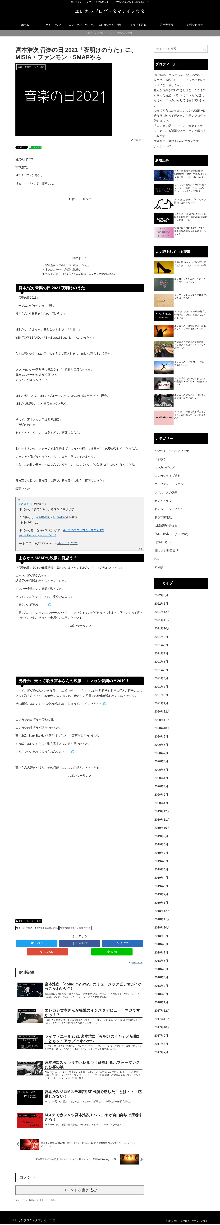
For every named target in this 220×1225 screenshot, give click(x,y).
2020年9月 (161, 736)
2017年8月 (161, 1043)
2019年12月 (162, 811)
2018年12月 (162, 911)
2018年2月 (161, 994)
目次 (75, 258)
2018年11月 (162, 919)
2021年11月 (162, 620)
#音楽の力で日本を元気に (80, 530)
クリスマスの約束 (166, 492)
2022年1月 (161, 603)
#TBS (100, 530)
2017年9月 (161, 1035)
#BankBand (60, 517)
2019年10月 (162, 827)
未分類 (158, 567)
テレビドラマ (163, 500)
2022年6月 (161, 595)
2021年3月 (161, 686)
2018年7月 (161, 952)
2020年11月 (162, 720)
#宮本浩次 (43, 517)
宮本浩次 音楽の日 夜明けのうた (76, 928)
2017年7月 (161, 1052)
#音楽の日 (25, 504)
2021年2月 (161, 695)
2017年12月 (162, 1010)
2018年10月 (162, 927)
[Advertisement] (79, 227)
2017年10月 (162, 1027)
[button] (205, 49)
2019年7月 (161, 852)
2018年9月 (161, 936)
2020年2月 (161, 794)
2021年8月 (161, 645)
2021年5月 (161, 670)
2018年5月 (161, 969)
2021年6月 (161, 661)
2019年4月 (161, 877)
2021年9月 (161, 636)
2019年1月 (161, 902)
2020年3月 (161, 786)
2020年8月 (161, 744)
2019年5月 (161, 869)
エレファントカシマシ (168, 484)
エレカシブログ (25, 928)
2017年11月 (162, 1019)
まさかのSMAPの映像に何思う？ (64, 269)
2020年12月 (162, 711)
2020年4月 (161, 778)
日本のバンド (163, 542)
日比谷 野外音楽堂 (166, 550)
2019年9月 (161, 836)
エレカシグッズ (164, 467)
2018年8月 (161, 944)
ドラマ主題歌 (163, 517)
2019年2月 (161, 894)
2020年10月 (162, 728)
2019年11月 (162, 819)
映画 (157, 559)
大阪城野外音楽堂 (166, 525)
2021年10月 (162, 628)
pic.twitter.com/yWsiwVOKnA (37, 536)
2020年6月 (161, 761)
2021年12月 (162, 611)
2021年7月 (161, 653)
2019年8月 (161, 844)
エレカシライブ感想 (167, 475)
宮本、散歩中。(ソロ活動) (30, 922)
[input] (181, 49)
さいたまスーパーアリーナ (171, 450)
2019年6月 (161, 861)
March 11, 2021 (67, 544)
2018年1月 (161, 1002)
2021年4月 (161, 678)
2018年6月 (161, 960)
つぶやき (160, 459)
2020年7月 (161, 753)
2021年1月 (161, 703)
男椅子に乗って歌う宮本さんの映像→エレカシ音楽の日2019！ (81, 274)
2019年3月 (161, 886)
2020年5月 (161, 769)
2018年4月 (161, 977)
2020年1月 (161, 803)
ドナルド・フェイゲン (168, 509)
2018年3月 (161, 985)
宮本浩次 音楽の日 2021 (47, 928)
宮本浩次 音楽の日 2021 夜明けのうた (67, 265)
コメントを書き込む (80, 1191)
